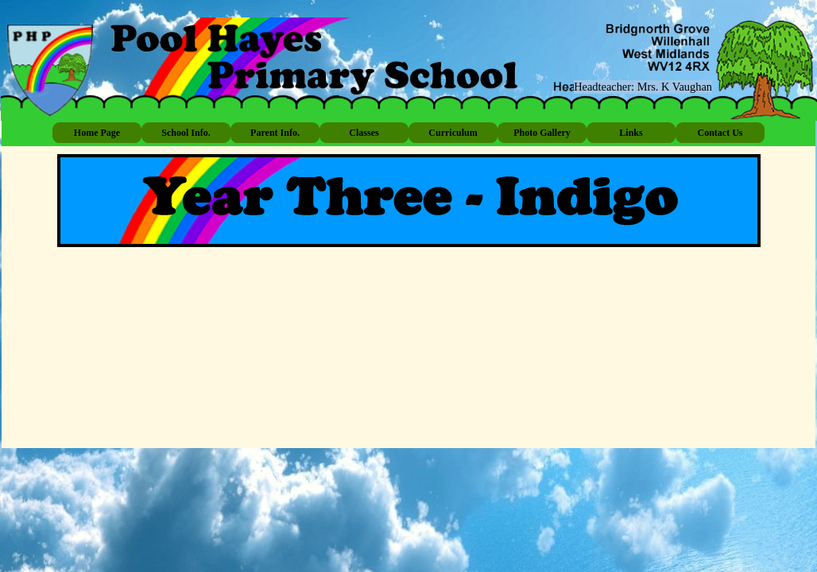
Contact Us (720, 132)
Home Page (97, 132)
